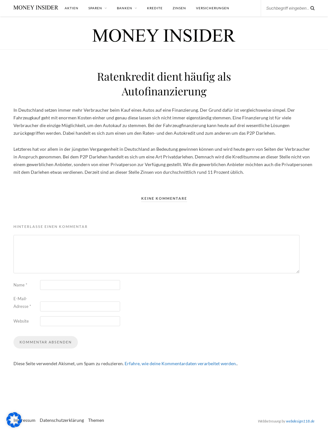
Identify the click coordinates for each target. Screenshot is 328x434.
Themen (96, 420)
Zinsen (179, 8)
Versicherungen (212, 8)
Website (21, 321)
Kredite (155, 8)
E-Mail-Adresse (22, 302)
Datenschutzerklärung (62, 420)
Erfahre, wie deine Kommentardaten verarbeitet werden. (181, 363)
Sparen (95, 8)
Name (20, 284)
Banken (124, 8)
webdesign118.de (300, 421)
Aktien (71, 8)
